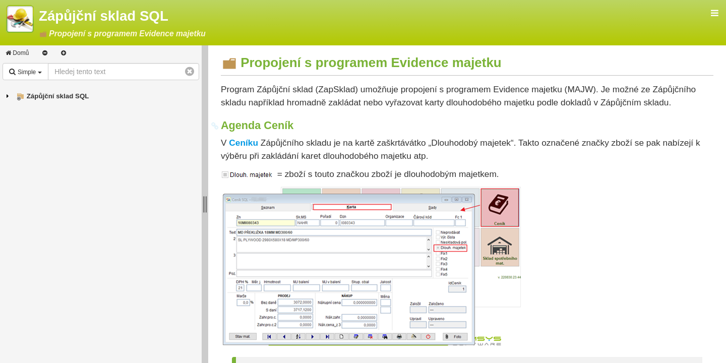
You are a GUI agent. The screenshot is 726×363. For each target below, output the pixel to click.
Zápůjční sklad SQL (58, 96)
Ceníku (243, 143)
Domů (17, 52)
